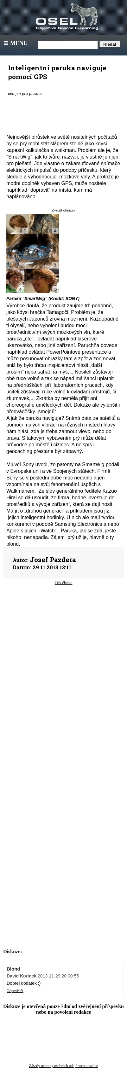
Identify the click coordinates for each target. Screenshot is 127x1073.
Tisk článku (64, 583)
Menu (15, 43)
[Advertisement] (63, 644)
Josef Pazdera (53, 559)
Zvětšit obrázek (63, 210)
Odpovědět (15, 991)
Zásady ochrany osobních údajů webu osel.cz (63, 1066)
